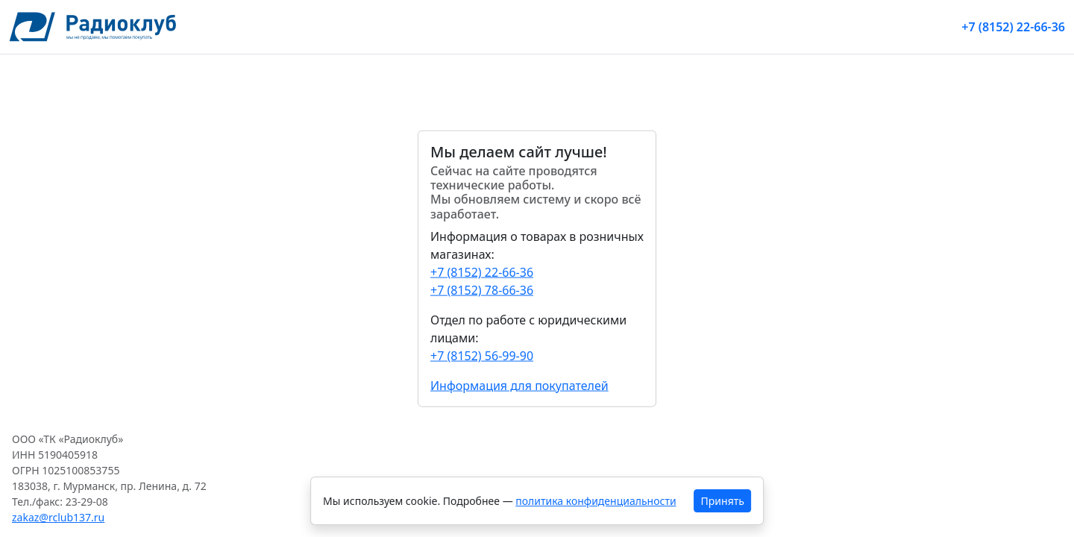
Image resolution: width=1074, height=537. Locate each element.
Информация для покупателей (519, 385)
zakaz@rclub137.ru (58, 517)
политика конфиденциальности (595, 501)
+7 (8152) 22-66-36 (1013, 27)
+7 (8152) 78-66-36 (481, 289)
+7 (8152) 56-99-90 (481, 355)
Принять (722, 501)
